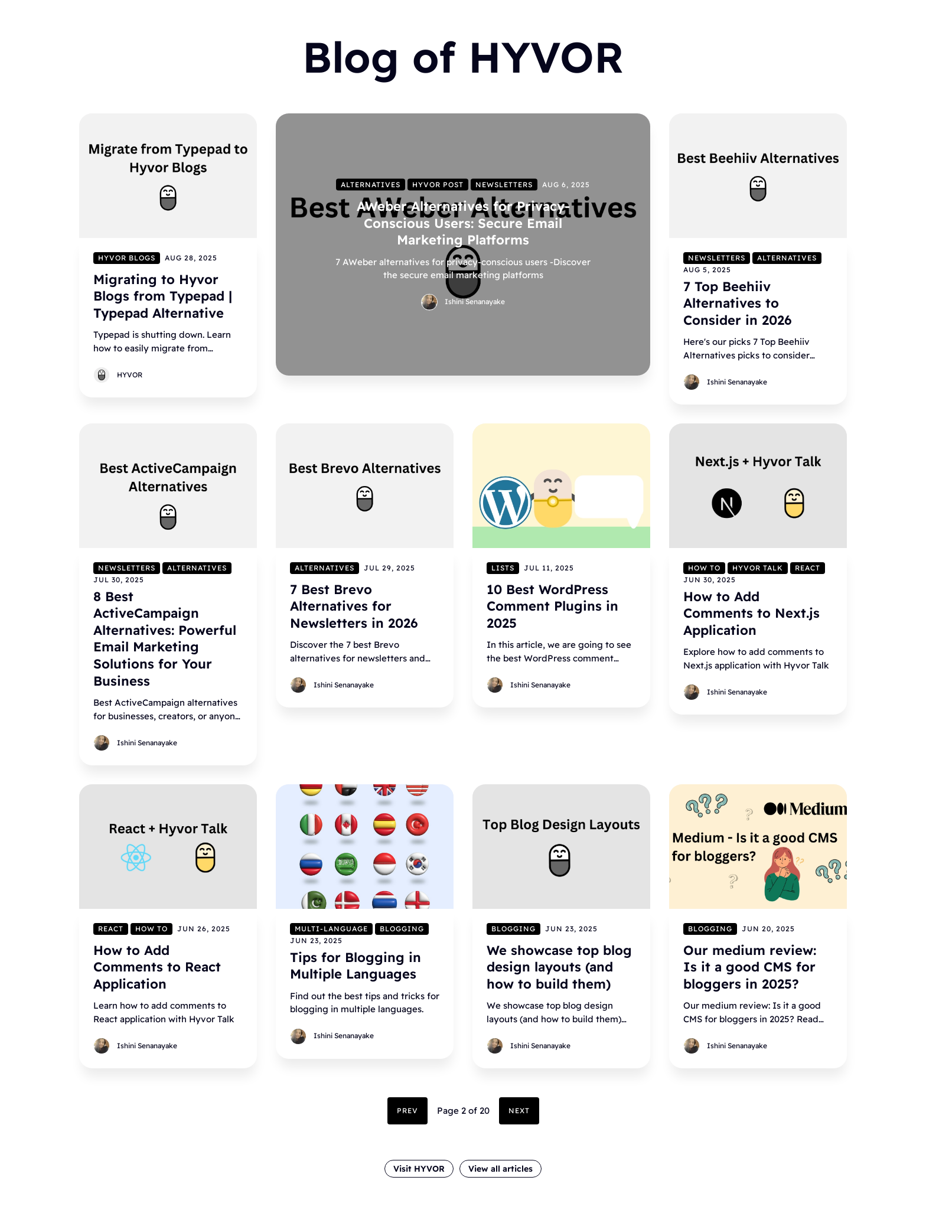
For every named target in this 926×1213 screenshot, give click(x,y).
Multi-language (331, 928)
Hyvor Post (438, 184)
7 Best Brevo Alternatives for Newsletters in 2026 (354, 606)
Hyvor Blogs (126, 257)
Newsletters (504, 184)
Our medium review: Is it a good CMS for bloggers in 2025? (749, 967)
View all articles (500, 1168)
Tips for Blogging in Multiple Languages (355, 966)
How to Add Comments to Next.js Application (751, 613)
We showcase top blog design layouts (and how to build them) (559, 967)
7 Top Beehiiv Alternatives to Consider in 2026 (737, 303)
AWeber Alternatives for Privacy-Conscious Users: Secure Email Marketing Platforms (463, 222)
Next (519, 1110)
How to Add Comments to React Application (157, 967)
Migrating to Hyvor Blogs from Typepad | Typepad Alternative (162, 295)
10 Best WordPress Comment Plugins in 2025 (552, 606)
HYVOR (129, 374)
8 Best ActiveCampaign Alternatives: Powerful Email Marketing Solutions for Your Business (164, 638)
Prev (407, 1110)
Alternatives (370, 184)
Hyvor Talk (757, 567)
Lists (502, 567)
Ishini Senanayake (475, 300)
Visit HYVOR (419, 1168)
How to (704, 567)
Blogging (402, 928)
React (807, 567)
